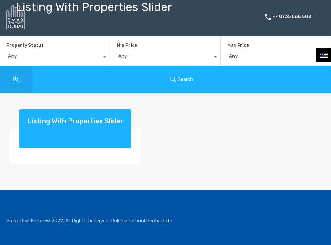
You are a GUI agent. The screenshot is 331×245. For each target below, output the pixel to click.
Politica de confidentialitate (141, 221)
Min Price (127, 45)
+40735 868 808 (292, 16)
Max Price (238, 45)
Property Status (25, 45)
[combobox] (55, 58)
